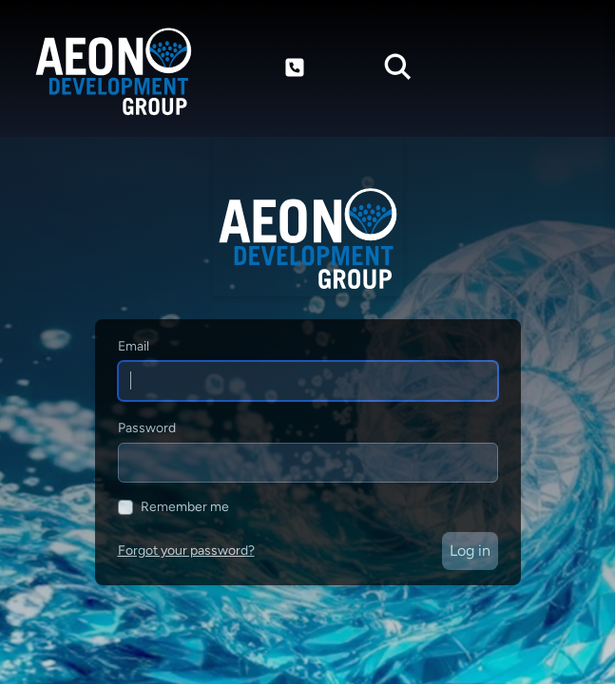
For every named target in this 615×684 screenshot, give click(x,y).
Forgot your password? (186, 550)
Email (133, 346)
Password (147, 428)
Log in (470, 551)
